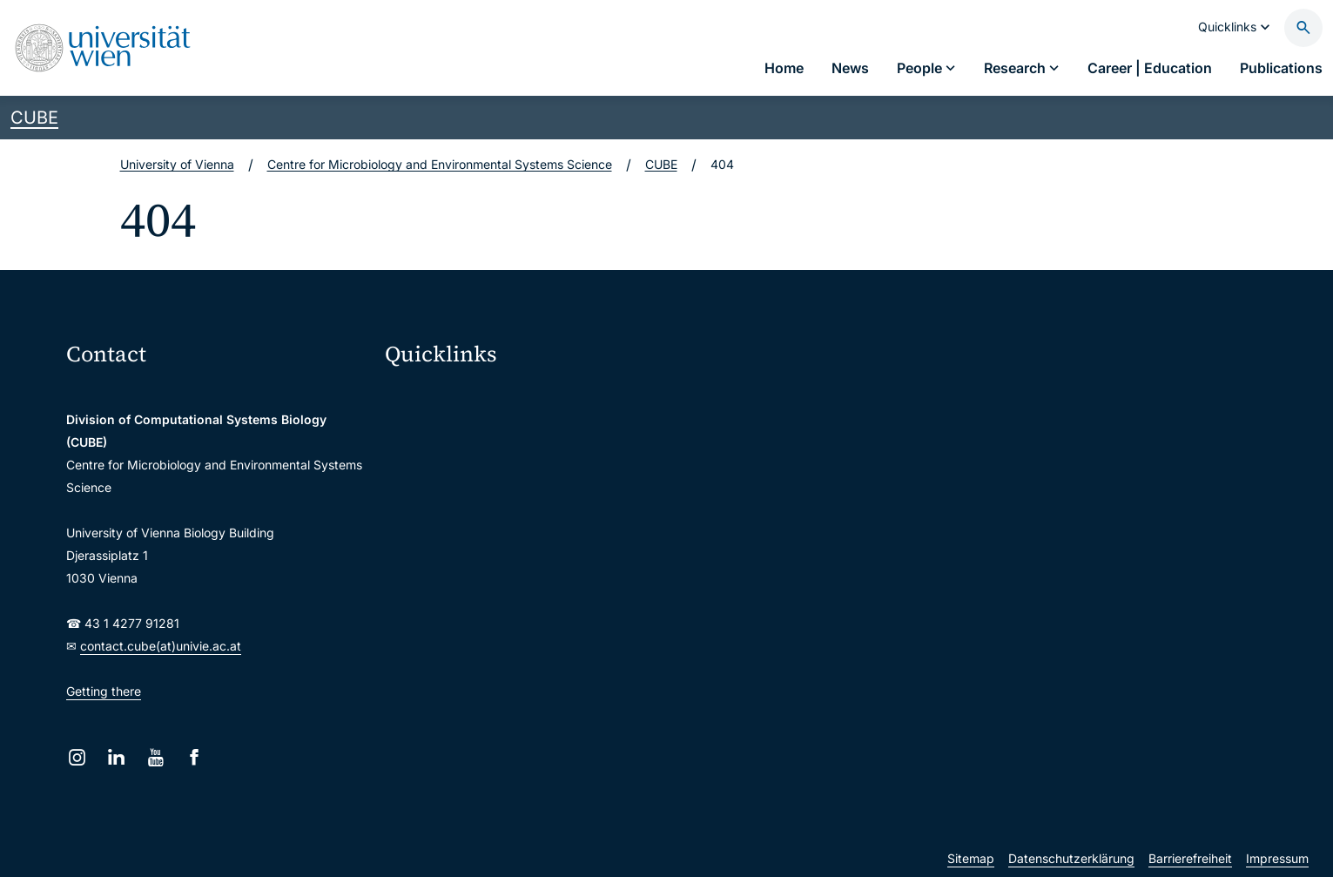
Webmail (420, 433)
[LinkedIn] (116, 757)
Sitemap (970, 858)
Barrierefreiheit (1190, 858)
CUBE (34, 117)
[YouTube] (155, 757)
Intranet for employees (460, 543)
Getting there (103, 691)
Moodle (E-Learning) (454, 396)
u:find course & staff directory (480, 506)
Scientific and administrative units (492, 616)
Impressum (1277, 858)
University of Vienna (177, 164)
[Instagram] (77, 757)
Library (416, 579)
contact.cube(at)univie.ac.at (160, 645)
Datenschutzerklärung (1071, 858)
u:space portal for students (473, 469)
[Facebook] (194, 757)
